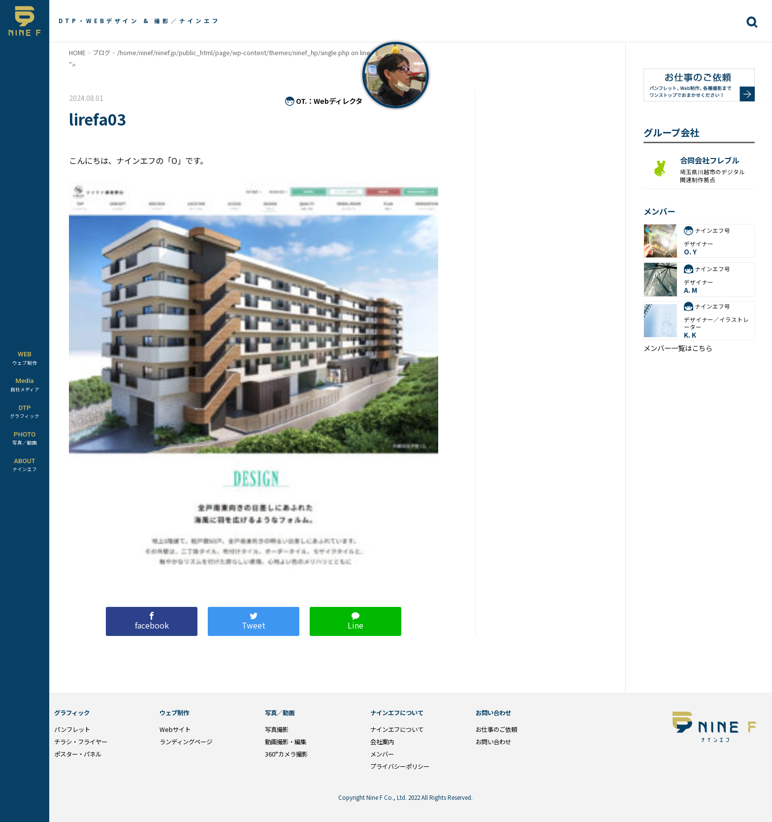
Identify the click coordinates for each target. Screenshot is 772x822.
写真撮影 (277, 729)
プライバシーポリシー (399, 766)
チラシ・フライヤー (80, 741)
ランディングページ (186, 741)
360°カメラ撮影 (286, 754)
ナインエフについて (396, 729)
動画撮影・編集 (285, 741)
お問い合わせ (493, 741)
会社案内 (382, 741)
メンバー (382, 754)
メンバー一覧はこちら (677, 348)
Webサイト (175, 729)
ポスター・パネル (77, 754)
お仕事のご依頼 (496, 729)
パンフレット (72, 729)
